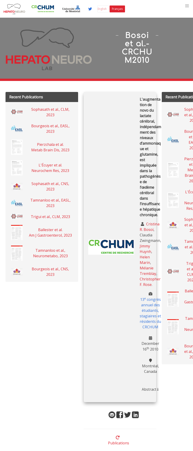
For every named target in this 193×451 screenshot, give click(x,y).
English (102, 9)
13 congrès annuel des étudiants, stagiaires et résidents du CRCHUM (150, 313)
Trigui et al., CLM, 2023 (50, 216)
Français (117, 9)
